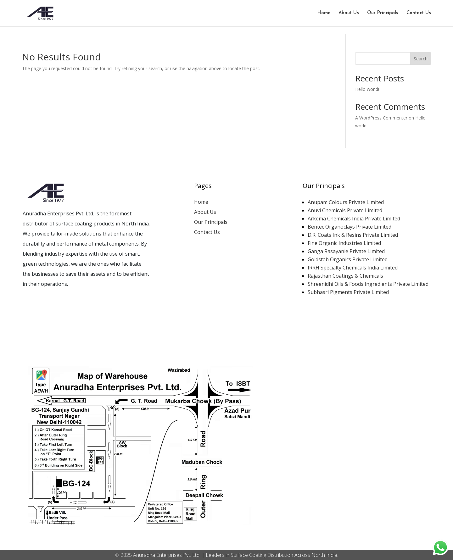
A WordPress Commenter (381, 118)
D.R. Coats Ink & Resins (353, 234)
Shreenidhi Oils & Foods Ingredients (369, 283)
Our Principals (382, 13)
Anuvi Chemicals (345, 210)
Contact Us (418, 13)
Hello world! (367, 89)
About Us (348, 13)
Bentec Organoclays (350, 226)
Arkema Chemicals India (354, 218)
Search (421, 59)
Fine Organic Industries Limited (344, 243)
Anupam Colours (346, 202)
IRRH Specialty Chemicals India (353, 267)
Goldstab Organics (348, 259)
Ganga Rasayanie (347, 251)
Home (323, 13)
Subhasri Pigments (349, 292)
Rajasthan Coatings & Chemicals (345, 275)
